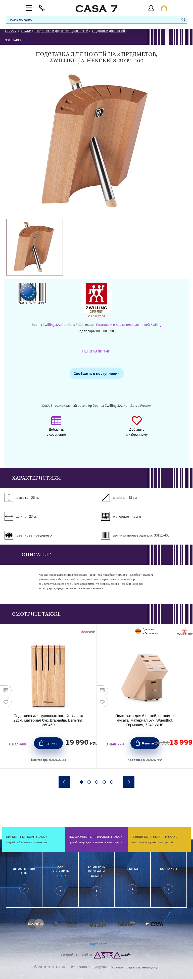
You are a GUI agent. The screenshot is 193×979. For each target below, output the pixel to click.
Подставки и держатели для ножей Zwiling (128, 324)
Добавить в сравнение (56, 429)
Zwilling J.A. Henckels (59, 324)
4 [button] (104, 782)
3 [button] (96, 782)
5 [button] (111, 782)
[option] (34, 247)
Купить (51, 743)
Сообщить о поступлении (97, 373)
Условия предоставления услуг (135, 967)
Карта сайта (98, 944)
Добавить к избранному (137, 429)
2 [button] (89, 782)
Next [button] (128, 782)
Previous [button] (64, 782)
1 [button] (81, 782)
